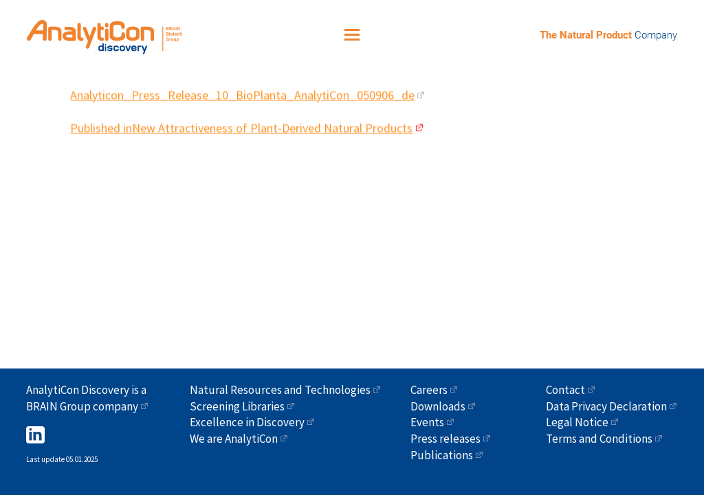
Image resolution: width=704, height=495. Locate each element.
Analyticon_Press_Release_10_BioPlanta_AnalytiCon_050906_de (242, 90)
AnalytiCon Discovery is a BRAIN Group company (86, 398)
